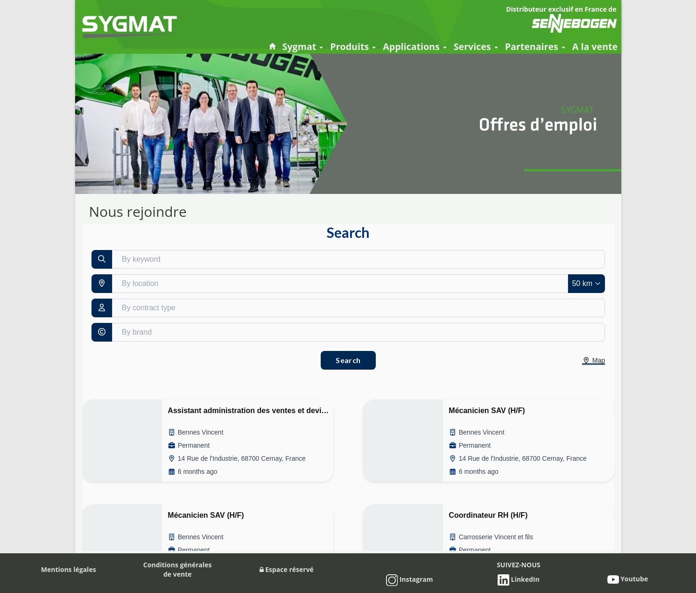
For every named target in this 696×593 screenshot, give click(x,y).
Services (476, 46)
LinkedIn (519, 579)
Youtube (627, 578)
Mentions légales (68, 569)
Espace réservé (287, 569)
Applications (415, 46)
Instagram (409, 579)
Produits (353, 46)
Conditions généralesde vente (177, 569)
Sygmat (302, 46)
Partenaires (535, 46)
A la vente (595, 46)
